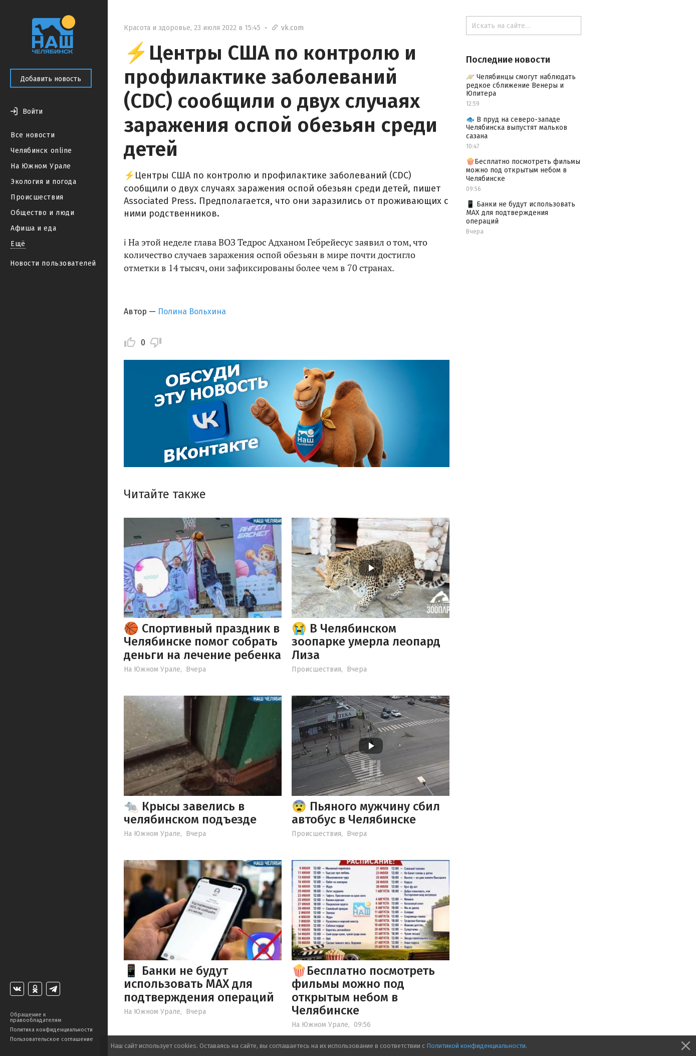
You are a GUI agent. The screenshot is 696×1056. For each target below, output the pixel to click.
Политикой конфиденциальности (476, 1045)
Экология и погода (44, 181)
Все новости (33, 135)
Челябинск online (41, 150)
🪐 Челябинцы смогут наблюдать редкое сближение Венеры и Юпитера (521, 85)
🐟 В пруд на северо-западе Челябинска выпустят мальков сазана (516, 128)
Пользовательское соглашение (51, 1039)
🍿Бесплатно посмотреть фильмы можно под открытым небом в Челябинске (363, 990)
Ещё (18, 244)
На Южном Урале (41, 166)
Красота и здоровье (157, 28)
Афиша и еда (33, 228)
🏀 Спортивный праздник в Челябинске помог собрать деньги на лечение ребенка (202, 641)
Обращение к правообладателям (35, 1017)
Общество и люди (42, 212)
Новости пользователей (53, 263)
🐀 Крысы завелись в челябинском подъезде (190, 812)
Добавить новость (51, 79)
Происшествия (37, 197)
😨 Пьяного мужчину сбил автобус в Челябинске (366, 812)
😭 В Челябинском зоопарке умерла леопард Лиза (366, 641)
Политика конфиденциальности (51, 1029)
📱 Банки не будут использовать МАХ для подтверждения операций (199, 984)
